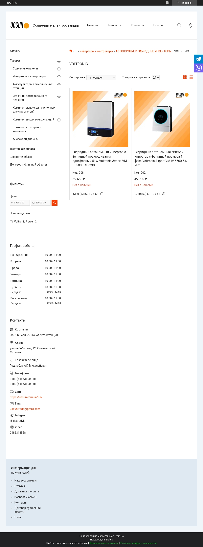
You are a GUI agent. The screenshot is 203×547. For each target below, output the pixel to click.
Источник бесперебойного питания (30, 97)
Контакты (137, 25)
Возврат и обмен (21, 156)
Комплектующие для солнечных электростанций (34, 109)
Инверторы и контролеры (96, 51)
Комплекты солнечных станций (33, 119)
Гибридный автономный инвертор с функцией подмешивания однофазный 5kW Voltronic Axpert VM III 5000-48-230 (100, 158)
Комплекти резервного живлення (28, 129)
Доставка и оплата (22, 148)
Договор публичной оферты (28, 164)
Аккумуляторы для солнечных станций (33, 86)
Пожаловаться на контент (104, 543)
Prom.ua (119, 536)
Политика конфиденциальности (139, 543)
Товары (112, 25)
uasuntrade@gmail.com (25, 408)
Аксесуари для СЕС (25, 139)
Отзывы (19, 486)
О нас (18, 517)
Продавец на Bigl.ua (101, 539)
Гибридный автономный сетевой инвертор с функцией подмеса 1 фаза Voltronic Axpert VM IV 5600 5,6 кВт (160, 158)
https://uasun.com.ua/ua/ (26, 397)
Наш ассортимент (25, 480)
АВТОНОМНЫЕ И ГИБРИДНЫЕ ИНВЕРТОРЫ (143, 51)
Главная (92, 25)
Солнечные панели (25, 68)
